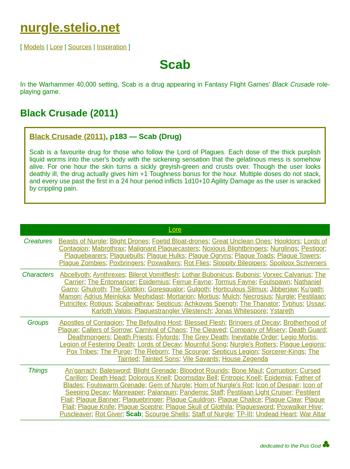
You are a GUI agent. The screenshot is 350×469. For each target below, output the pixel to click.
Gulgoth (198, 289)
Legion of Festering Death (97, 344)
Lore (56, 47)
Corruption (281, 370)
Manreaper (128, 392)
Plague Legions (302, 344)
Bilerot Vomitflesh (154, 274)
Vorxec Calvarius (287, 274)
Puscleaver (76, 414)
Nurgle (284, 296)
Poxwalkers (163, 262)
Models (34, 47)
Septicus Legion (235, 351)
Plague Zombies (82, 262)
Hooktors (287, 241)
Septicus (168, 303)
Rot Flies (196, 262)
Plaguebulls (127, 255)
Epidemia (278, 377)
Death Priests (133, 337)
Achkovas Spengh (210, 303)
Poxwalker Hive (299, 406)
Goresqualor (165, 289)
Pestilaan (311, 296)
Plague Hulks (166, 255)
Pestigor (313, 248)
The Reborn (151, 351)
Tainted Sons (160, 358)
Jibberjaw (284, 289)
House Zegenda (245, 358)
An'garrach (80, 370)
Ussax (315, 303)
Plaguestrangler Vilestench (173, 310)
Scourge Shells (167, 414)
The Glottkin (126, 289)
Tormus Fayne (235, 281)
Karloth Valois (111, 310)
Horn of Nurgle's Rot (223, 385)
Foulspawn (274, 281)
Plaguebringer (143, 399)
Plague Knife (96, 406)
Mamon (70, 296)
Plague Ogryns (209, 255)
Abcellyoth (75, 274)
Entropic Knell (241, 377)
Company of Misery (257, 329)
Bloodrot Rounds (204, 370)
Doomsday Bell (195, 377)
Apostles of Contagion (91, 322)
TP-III (244, 414)
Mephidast (148, 296)
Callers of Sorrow (106, 329)
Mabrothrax (108, 248)
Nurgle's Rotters (253, 344)
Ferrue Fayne (192, 281)
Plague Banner (97, 399)
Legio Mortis (298, 337)
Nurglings (284, 248)
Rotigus (100, 303)
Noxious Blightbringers (234, 248)
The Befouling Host (153, 322)
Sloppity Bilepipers (239, 262)
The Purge (115, 351)
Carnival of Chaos (160, 329)
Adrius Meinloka (107, 296)
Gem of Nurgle (170, 385)
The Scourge (189, 351)
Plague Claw (283, 399)
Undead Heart (276, 414)
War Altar (313, 414)
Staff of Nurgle (212, 414)
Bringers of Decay (254, 322)
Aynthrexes (109, 274)
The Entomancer (111, 281)
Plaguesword (254, 406)
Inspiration (112, 47)
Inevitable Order (254, 337)
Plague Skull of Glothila (199, 406)
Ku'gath (312, 289)
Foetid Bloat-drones (180, 241)
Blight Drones (129, 241)
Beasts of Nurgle (82, 241)
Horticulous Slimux (239, 289)
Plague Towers (298, 255)
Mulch (231, 296)
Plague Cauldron (190, 399)
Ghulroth (93, 289)
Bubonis (247, 274)
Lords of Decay (159, 344)
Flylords (167, 337)
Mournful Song (205, 344)
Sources (80, 47)
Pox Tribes (82, 351)
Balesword (115, 370)
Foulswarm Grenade (116, 385)
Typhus (292, 303)
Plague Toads (254, 255)
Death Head (107, 377)
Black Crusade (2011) (67, 136)
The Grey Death (205, 337)
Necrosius (257, 296)
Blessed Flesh (205, 322)
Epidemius (154, 281)
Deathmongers (89, 337)
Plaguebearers (85, 255)
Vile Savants (201, 358)
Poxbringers (126, 262)
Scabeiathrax (134, 303)
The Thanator (259, 303)
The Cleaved (208, 329)
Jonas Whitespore (241, 310)
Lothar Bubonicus (207, 274)
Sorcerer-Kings (283, 351)
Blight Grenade (155, 370)
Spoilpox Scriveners (297, 262)
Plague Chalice (239, 399)
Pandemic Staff (201, 392)
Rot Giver (109, 414)
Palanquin (162, 392)
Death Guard (307, 329)
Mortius (208, 296)
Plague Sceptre (140, 406)
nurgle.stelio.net (70, 27)
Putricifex (73, 303)
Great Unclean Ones (241, 241)
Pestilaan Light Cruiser (259, 392)
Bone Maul (246, 370)
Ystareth (282, 310)
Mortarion (180, 296)
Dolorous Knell (149, 377)
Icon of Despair (278, 385)
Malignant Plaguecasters (163, 248)
